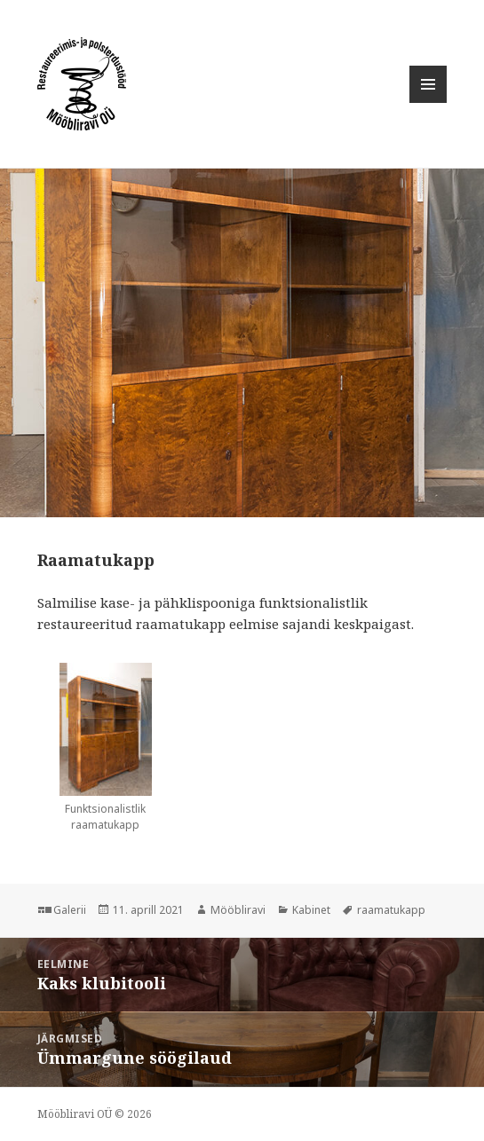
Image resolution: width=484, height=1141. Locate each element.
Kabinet (311, 909)
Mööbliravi (238, 909)
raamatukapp (391, 909)
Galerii (69, 909)
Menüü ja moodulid (428, 102)
